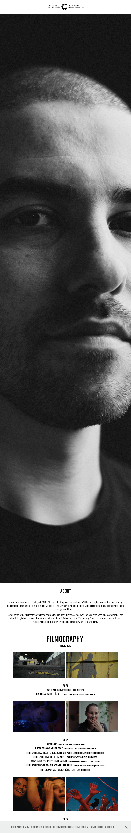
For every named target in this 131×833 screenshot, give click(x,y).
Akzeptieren (97, 827)
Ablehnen (109, 827)
